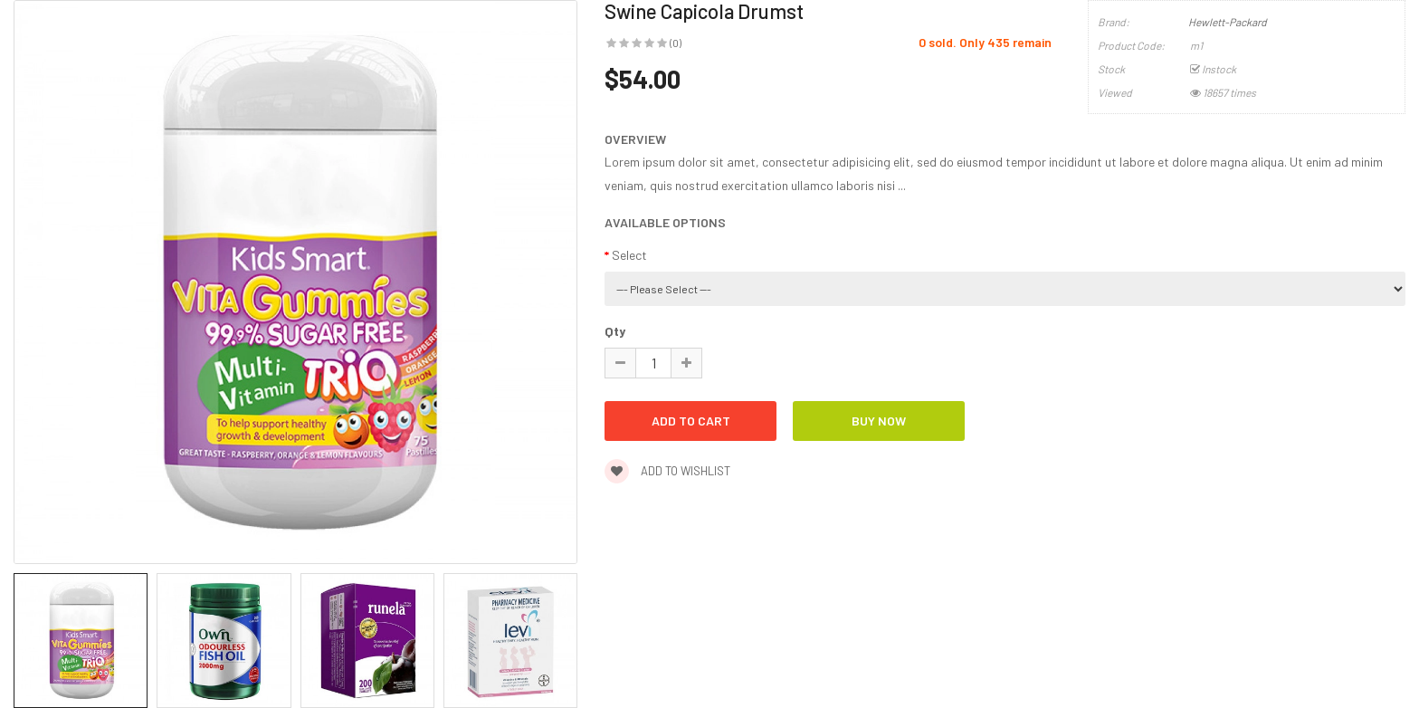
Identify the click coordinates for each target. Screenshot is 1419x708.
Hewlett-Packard (1227, 21)
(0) (675, 42)
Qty (615, 331)
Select (629, 255)
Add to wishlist (667, 471)
